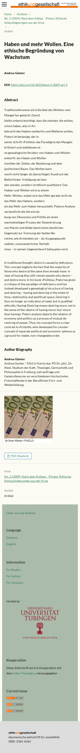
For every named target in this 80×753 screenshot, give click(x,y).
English (11, 544)
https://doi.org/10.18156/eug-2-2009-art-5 (39, 85)
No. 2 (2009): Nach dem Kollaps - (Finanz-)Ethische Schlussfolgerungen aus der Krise (35, 20)
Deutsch (11, 537)
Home (8, 14)
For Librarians (14, 582)
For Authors (13, 576)
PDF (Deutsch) (19, 456)
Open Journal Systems (21, 513)
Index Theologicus (25, 673)
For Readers (13, 570)
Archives (22, 14)
